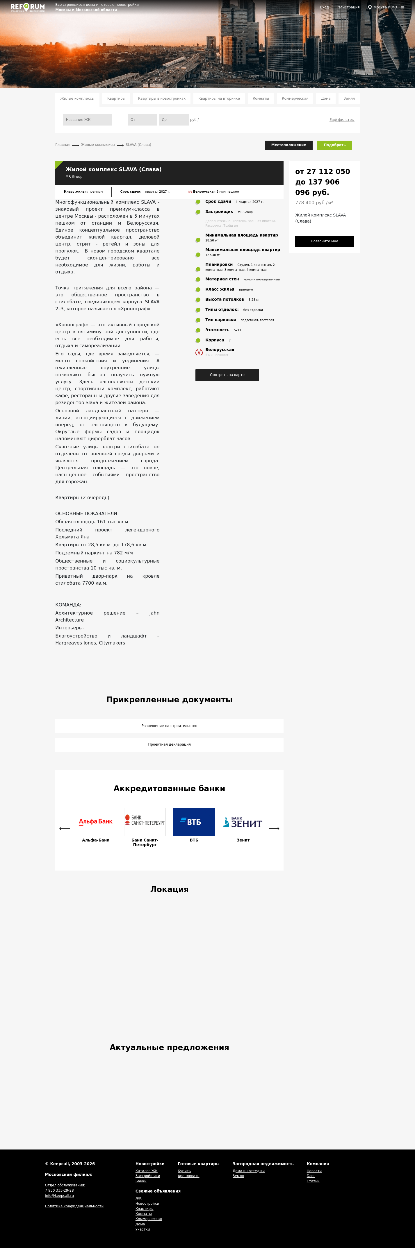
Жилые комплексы (77, 98)
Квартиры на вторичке (219, 98)
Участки (143, 1229)
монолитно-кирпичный (262, 279)
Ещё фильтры (342, 120)
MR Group (73, 177)
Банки (141, 1181)
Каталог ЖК (147, 1171)
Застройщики (148, 1176)
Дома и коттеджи (249, 1171)
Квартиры (116, 98)
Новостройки (147, 1204)
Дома (326, 98)
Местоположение (288, 145)
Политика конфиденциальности (74, 1206)
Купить (184, 1171)
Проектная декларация (169, 744)
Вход (324, 7)
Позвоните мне (324, 241)
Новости (314, 1171)
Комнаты (261, 98)
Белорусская (205, 191)
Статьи (313, 1181)
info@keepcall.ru (59, 1196)
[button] (64, 828)
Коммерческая (295, 98)
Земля (349, 98)
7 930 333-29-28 (59, 1190)
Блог (311, 1176)
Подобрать (334, 145)
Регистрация (348, 7)
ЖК (139, 1198)
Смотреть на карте (227, 375)
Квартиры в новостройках (162, 98)
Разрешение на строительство (169, 726)
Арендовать (188, 1176)
